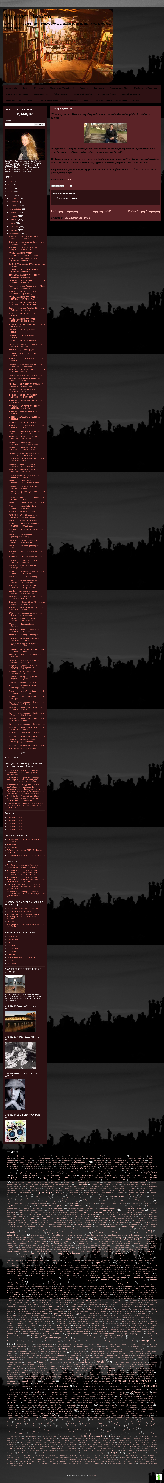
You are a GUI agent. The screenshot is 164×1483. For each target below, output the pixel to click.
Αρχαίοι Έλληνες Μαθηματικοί (36, 1184)
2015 (10, 185)
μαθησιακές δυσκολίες (16, 1315)
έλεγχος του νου (141, 1244)
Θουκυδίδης (11, 1273)
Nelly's (83, 1446)
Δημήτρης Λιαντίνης (92, 1212)
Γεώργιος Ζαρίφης (139, 1197)
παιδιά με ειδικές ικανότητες (103, 1353)
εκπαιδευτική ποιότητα (60, 1241)
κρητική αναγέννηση (149, 1300)
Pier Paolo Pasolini (26, 1453)
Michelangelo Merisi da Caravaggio (115, 1444)
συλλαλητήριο (51, 1379)
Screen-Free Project (128, 1457)
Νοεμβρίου (15, 202)
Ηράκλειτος (15, 1265)
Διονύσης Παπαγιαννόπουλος (58, 1225)
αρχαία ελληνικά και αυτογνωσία (93, 1178)
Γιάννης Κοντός (43, 1199)
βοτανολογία (60, 1195)
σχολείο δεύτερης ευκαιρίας (138, 1383)
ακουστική (149, 1158)
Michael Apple (24, 1444)
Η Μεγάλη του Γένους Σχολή (78, 1263)
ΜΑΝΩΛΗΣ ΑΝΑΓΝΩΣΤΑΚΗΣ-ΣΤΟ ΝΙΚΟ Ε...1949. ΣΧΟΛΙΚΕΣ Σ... (24, 454)
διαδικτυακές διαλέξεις (16, 1216)
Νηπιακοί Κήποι (79, 1338)
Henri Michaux (50, 1434)
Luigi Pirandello (80, 1440)
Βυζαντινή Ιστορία (127, 1195)
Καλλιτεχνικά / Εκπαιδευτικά (62, 88)
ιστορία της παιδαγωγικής (83, 1280)
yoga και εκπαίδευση (94, 1463)
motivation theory (150, 1444)
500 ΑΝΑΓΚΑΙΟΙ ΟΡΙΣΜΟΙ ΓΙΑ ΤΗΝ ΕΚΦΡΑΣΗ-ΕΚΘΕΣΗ (24, 391)
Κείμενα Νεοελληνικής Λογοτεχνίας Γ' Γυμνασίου (131, 1290)
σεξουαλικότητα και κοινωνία (142, 1370)
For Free (11, 946)
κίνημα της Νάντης (126, 1292)
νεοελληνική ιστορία (114, 1336)
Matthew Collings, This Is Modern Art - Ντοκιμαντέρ (26, 561)
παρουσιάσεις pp (70, 1358)
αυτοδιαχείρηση (50, 1188)
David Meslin (84, 1422)
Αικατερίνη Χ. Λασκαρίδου (111, 1158)
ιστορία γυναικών (132, 1276)
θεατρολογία (53, 1268)
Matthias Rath (84, 1442)
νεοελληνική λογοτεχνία (142, 1336)
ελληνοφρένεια (81, 1250)
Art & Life (12, 937)
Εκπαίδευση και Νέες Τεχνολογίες (31, 1237)
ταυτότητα (24, 1394)
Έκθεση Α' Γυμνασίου (56, 1233)
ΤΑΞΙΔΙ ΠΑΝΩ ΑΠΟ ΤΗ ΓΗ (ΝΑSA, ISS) (26, 521)
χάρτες (97, 1407)
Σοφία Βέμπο (135, 1373)
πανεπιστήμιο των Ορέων (80, 1356)
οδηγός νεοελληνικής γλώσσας (42, 1347)
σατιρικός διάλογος (80, 1370)
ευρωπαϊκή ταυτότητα (15, 1260)
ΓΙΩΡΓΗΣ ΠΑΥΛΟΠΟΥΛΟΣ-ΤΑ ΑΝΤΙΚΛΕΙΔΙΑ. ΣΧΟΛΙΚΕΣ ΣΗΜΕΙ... (25, 443)
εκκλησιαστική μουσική (40, 1235)
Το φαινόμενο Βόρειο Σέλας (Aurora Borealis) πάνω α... (26, 572)
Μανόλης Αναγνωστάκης (46, 1317)
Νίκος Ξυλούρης (106, 1341)
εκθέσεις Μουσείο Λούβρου (32, 1233)
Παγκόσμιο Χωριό (79, 1351)
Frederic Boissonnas (134, 1426)
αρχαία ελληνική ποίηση (87, 1180)
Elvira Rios (31, 1424)
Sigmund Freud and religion (19, 1459)
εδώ (68, 180)
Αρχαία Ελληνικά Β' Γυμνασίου (97, 1175)
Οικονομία (153, 1347)
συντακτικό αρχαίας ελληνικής (133, 1381)
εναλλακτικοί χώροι (67, 1252)
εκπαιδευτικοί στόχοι (28, 1243)
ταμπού (112, 1392)
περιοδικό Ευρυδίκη (146, 1360)
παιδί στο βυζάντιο (79, 1353)
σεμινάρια (108, 1371)
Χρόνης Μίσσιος (148, 1409)
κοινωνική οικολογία (105, 1298)
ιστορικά (127, 1282)
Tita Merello (75, 1461)
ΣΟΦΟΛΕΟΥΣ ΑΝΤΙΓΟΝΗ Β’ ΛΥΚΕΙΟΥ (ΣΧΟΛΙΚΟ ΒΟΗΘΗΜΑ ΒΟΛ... (24, 271)
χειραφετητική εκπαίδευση (141, 1407)
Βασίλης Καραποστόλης (54, 1190)
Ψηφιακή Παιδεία (27, 16)
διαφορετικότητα (73, 1220)
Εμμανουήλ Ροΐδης (133, 1250)
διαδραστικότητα (82, 1216)
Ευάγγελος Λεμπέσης (113, 1258)
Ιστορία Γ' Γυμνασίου (66, 1276)
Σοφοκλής (149, 1373)
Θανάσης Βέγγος (116, 1265)
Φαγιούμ (89, 1398)
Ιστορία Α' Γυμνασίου (141, 1274)
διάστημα (89, 1218)
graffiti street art (75, 1432)
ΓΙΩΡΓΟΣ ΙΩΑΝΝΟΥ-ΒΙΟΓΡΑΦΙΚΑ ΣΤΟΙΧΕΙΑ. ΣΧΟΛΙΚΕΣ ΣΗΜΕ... (23, 449)
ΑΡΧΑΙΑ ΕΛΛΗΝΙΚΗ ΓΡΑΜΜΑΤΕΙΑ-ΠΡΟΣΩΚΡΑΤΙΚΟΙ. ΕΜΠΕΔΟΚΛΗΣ (23, 304)
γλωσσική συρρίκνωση (38, 1203)
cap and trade (36, 1420)
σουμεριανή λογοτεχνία (108, 1372)
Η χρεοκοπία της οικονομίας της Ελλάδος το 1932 (24, 645)
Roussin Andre (29, 1457)
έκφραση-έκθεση (62, 1243)
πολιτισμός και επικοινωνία (97, 1364)
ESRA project (104, 1424)
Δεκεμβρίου (15, 198)
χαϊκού (39, 1407)
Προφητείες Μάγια (147, 1366)
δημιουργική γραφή (88, 1214)
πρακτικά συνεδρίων (14, 1366)
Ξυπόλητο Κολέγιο (95, 1344)
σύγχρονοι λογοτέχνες (33, 1379)
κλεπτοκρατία (88, 1296)
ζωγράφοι (59, 1263)
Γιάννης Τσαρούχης (78, 1199)
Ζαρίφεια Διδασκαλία (146, 1260)
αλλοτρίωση (11, 1162)
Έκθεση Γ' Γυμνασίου (145, 1233)
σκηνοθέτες (90, 1373)
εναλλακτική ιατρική (45, 1252)
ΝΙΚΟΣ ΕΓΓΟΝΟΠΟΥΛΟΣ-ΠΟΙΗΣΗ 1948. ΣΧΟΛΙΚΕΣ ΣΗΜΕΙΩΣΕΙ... (25, 471)
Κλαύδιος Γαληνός (52, 1296)
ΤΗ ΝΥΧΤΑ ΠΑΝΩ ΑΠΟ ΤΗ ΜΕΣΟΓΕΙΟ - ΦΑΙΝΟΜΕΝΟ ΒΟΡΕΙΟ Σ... (25, 525)
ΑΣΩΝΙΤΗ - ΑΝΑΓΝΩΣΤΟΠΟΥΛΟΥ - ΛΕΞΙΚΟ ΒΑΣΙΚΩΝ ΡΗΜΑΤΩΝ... (27, 371)
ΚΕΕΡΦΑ (29, 1288)
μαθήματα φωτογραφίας (62, 1313)
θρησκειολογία (36, 1273)
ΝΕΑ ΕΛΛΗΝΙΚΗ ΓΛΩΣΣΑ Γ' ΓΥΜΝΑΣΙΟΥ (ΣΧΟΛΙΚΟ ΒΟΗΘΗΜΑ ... (26, 385)
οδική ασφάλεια (64, 1347)
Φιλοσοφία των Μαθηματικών (61, 1403)
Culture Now (12, 940)
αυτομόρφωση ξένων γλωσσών (85, 1188)
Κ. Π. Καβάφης (83, 1284)
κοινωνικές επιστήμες (45, 1298)
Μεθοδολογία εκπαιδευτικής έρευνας (140, 1319)
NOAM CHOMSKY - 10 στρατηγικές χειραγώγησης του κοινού (24, 516)
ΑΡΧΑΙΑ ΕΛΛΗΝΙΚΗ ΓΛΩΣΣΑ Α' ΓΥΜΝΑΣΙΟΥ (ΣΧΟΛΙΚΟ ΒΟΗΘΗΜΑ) (24, 254)
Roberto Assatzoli (113, 1455)
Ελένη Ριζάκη (80, 1246)
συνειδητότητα (28, 1381)
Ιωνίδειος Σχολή (51, 1284)
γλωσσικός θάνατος (58, 1203)
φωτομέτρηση (11, 1407)
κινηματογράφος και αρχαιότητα (44, 1294)
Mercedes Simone (125, 1442)
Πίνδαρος (29, 1362)
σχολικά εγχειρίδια (85, 1386)
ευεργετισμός (131, 1258)
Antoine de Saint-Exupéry (140, 1416)
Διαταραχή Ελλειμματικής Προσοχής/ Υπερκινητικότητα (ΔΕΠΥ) (122, 1218)
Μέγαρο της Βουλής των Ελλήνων (108, 1319)
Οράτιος (93, 1349)
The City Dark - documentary (23, 577)
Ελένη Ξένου (49, 1246)
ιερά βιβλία (64, 1273)
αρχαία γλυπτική (117, 1173)
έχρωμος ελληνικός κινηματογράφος (98, 1260)
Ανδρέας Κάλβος (51, 1164)
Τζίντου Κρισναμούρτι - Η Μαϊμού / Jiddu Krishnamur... (26, 709)
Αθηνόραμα (11, 952)
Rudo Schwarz (45, 1457)
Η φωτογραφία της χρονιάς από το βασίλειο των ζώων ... (25, 581)
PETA (114, 1451)
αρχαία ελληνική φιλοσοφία (144, 1180)
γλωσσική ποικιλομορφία (16, 1203)
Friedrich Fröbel (52, 1428)
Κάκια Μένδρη (117, 1284)
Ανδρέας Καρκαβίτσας (71, 1164)
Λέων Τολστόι (123, 1309)
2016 (10, 181)
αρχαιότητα (97, 1184)
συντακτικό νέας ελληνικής (44, 1383)
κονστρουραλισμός (72, 1300)
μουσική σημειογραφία (45, 1330)
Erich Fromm (72, 1424)
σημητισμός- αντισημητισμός (43, 1372)
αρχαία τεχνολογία (52, 1182)
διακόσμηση (153, 1216)
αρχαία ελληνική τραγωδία (114, 1180)
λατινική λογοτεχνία (50, 1309)
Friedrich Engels (34, 1428)
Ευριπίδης (147, 1258)
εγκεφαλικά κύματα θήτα (108, 1229)
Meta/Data (10, 1444)
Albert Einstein (13, 1416)
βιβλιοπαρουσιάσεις (50, 1192)
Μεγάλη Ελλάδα (85, 1319)
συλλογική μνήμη (69, 1379)
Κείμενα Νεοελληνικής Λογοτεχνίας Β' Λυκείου (86, 1290)
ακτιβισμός (53, 1160)
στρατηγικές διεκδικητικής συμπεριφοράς (81, 1377)
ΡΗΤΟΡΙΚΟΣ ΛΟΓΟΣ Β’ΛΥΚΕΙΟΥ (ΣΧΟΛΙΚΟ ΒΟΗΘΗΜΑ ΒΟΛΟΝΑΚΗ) (27, 282)
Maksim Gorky (125, 1440)
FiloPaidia (51, 1426)
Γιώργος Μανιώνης (29, 1201)
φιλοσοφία (12, 1402)
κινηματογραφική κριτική (147, 1292)
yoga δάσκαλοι (43, 1463)
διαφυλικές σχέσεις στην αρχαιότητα (128, 1221)
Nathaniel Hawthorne (68, 1446)
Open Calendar (13, 949)
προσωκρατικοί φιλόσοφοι (125, 1366)
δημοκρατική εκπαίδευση (128, 1214)
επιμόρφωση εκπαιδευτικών (70, 1254)
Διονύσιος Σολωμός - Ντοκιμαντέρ (25, 635)
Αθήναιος (77, 1158)
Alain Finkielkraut (131, 1414)
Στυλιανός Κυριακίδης (145, 1377)
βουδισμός (73, 1195)
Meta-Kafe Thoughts (144, 1443)
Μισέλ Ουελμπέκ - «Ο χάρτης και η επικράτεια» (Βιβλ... (26, 661)
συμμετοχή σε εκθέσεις (90, 1379)
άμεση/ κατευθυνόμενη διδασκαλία (52, 1162)
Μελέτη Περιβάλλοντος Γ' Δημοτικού (85, 1321)
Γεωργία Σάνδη (98, 1197)
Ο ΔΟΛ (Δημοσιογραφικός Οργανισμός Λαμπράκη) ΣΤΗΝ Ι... (26, 243)
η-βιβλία (100, 1262)
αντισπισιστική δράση (88, 1166)
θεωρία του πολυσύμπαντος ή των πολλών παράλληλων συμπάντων (105, 1271)
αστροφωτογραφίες (48, 1186)
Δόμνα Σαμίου (115, 1225)
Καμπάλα (61, 1286)
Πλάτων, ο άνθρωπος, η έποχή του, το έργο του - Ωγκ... (26, 345)
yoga (29, 1463)
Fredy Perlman (151, 1426)
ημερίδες (153, 1263)
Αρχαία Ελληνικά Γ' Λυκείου (58, 1178)
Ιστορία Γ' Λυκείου (110, 1276)
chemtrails (144, 1420)
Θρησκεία (22, 1273)
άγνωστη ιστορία (116, 1156)
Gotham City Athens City (16, 1432)
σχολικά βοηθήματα (57, 1386)
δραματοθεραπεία (132, 1225)
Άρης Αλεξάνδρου (113, 1171)
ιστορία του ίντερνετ (58, 1282)
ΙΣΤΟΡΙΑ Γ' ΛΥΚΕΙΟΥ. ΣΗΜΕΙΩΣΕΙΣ (24, 423)
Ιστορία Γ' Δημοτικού (89, 1276)
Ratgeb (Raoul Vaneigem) (45, 1455)
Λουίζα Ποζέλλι (116, 1311)
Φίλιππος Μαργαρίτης (91, 1400)
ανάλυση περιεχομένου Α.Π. (119, 1162)
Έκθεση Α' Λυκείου (79, 1233)
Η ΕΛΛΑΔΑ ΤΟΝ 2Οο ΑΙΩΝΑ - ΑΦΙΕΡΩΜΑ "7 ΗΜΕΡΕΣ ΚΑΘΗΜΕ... (26, 650)
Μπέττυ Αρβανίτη (29, 1332)
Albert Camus (148, 1414)
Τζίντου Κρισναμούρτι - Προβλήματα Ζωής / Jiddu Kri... (26, 714)
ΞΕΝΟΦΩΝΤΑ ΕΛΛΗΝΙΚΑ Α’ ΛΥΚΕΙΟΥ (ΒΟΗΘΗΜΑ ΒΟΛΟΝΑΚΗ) (24, 276)
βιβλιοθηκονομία (27, 1193)
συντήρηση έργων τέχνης (70, 1383)
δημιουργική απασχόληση (66, 1214)
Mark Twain (69, 1442)
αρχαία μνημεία (18, 1182)
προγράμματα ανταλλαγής (36, 1366)
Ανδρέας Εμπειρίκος (31, 1164)
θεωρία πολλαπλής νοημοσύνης (44, 1271)
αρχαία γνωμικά (133, 1173)
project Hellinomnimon (135, 1453)
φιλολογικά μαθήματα (145, 1400)
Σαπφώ (26, 1370)
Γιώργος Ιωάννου (139, 1199)
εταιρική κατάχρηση (32, 1258)
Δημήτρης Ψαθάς (26, 1214)
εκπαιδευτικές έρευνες (49, 1239)
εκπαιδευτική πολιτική (83, 1241)
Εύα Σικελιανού (94, 1258)
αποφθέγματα (61, 1171)
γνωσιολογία (135, 1203)
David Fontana (69, 1422)
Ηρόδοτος (27, 1265)
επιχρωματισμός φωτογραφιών (29, 1256)
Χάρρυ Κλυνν (85, 1407)
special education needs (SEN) (74, 1459)
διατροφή (33, 1221)
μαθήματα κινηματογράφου (37, 1313)
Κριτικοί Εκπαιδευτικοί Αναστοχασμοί (111, 100)
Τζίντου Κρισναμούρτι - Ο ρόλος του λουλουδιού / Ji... (27, 703)
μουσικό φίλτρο (116, 1330)
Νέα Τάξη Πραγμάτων (52, 1334)
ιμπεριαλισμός (91, 1273)
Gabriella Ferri (105, 1428)
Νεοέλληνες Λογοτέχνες (129, 1334)
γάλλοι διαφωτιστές (42, 1197)
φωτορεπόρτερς (26, 1407)
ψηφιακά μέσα (13, 1411)
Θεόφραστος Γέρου (14, 1269)
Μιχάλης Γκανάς (24, 1327)
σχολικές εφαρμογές (131, 1386)
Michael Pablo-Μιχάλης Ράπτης (45, 1444)
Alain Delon (114, 1414)
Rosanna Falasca (13, 1457)
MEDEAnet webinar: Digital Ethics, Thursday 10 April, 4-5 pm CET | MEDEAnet (24, 917)
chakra (84, 1420)
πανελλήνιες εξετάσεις (56, 1356)
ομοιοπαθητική (80, 1349)
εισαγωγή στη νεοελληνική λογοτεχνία (122, 1231)
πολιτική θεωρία (139, 1362)
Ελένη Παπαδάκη (64, 1246)
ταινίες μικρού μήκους (58, 1392)
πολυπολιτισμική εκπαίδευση (142, 1364)
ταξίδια (122, 1392)
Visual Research (71, 100)
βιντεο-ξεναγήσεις (91, 1193)
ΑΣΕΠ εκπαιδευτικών (130, 1184)
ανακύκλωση (99, 1162)
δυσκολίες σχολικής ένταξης (22, 1227)
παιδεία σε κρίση (54, 1353)
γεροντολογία (71, 1197)
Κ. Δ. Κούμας (67, 1284)
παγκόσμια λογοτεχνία (59, 1351)
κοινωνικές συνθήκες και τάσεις (75, 1298)
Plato (54, 1453)
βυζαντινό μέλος (13, 1197)
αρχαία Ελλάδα (150, 1173)
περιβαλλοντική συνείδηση (93, 1360)
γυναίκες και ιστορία (133, 1210)
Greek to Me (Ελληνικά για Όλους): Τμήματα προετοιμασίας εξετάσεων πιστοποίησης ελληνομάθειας (24, 798)
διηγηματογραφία (122, 1222)
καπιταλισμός (107, 1286)
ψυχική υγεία (142, 1411)
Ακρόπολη (40, 1160)
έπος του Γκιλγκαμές (79, 1256)
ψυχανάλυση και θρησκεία (106, 1411)
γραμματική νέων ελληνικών (49, 1206)
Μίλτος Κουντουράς (99, 1325)
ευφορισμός (55, 1260)
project (114, 1453)
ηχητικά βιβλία (51, 1265)
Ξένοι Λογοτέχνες (64, 1344)
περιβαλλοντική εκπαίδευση (35, 1360)
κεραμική (80, 1292)
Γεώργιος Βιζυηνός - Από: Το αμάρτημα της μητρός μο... (23, 667)
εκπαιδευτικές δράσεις (26, 1239)
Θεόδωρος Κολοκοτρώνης (134, 1267)
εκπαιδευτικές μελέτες (104, 1239)
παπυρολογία (98, 1356)
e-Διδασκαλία (129, 1422)
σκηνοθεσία (77, 1372)
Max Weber (98, 1442)
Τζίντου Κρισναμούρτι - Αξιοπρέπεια (27, 736)
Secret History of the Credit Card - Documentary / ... (26, 692)
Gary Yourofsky (148, 1428)
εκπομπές (45, 1244)
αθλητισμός (91, 1158)
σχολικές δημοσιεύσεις (111, 1386)
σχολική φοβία (99, 1390)
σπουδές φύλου (38, 1375)
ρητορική (128, 1368)
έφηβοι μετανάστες (72, 1260)
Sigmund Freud (147, 1457)
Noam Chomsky (96, 1447)
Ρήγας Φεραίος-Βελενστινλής (108, 1368)
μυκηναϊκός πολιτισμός (83, 1332)
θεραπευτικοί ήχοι (82, 1270)
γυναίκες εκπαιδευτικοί (79, 1210)
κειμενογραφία (65, 1292)
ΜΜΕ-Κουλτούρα (60, 1328)
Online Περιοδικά (61, 94)
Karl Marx (22, 1438)
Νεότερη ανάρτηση (64, 211)
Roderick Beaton (131, 1455)
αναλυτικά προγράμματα (144, 1162)
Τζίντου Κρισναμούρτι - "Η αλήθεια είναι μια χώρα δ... (26, 729)
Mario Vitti (41, 1442)
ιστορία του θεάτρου (37, 1282)
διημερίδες (137, 1223)
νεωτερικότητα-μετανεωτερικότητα (50, 1338)
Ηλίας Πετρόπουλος (126, 1263)
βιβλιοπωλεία (74, 1193)
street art (126, 1459)
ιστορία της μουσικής (21, 1280)
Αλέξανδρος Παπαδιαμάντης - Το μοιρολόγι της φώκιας (24, 630)
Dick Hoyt (115, 1422)
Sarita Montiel (109, 1457)
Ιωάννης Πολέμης (34, 1284)
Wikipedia (150, 1461)
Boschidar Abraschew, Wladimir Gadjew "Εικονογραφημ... (24, 592)
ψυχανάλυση (85, 1411)
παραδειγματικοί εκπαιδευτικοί (145, 1356)
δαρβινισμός (34, 1212)
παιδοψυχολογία (146, 1353)
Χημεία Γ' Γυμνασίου (81, 1409)
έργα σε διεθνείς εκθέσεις (124, 1256)
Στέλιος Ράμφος (114, 1375)
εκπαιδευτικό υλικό (133, 1241)
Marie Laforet (26, 1442)
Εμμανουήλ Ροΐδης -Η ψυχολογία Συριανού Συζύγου (24, 678)
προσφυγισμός (103, 1366)
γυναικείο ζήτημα (133, 1208)
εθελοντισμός (128, 1229)
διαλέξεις (14, 1218)
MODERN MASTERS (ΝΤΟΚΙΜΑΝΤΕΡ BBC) (26, 557)
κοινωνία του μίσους (124, 1296)
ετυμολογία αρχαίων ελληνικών (71, 1258)
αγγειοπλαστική (44, 1156)
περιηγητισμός (115, 1360)
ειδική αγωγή (62, 1231)
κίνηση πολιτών (147, 1294)
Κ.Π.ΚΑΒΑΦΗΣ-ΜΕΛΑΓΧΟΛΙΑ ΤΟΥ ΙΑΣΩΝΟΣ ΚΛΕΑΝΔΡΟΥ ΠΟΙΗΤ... (27, 460)
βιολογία (121, 1193)
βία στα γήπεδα (107, 1190)
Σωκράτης (153, 1390)
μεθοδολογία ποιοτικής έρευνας (19, 1321)
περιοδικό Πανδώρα (14, 1362)
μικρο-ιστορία (80, 1326)
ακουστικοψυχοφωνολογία (18, 1160)
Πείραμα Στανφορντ (125, 1358)
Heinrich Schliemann (18, 1434)
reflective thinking (68, 1455)
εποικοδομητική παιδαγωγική (55, 1256)
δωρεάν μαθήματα (128, 1227)
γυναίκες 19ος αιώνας (56, 1210)
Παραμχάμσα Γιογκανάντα (48, 1358)
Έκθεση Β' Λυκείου (124, 1233)
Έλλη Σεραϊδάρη (141, 1246)
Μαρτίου (14, 230)
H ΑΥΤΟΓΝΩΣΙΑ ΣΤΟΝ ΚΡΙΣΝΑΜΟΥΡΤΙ (24, 749)
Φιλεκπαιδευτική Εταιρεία (33, 1400)
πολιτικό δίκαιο (28, 1364)
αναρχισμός (11, 1164)
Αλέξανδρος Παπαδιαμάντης (73, 1160)
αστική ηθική (148, 1184)
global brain (128, 1430)
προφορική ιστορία (15, 1368)
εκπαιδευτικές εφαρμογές (75, 1239)
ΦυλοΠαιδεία (120, 1403)
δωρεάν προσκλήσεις (39, 1229)
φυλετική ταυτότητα (103, 1403)
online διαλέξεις (18, 1449)
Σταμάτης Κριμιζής (95, 1375)
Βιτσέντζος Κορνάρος (43, 1195)
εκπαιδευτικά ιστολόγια (111, 1237)
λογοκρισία (137, 1309)
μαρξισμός (10, 1319)
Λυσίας (19, 1313)
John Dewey (115, 1436)
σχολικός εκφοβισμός (136, 1390)
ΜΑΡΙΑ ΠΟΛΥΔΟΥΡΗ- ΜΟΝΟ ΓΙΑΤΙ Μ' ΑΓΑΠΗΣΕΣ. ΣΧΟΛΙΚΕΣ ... (24, 476)
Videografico (90, 1461)
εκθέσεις (11, 1233)
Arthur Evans (22, 1418)
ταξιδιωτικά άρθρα (139, 1392)
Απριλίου (14, 227)
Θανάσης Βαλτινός (99, 1265)
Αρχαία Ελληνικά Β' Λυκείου (131, 1175)
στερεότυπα (130, 1375)
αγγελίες (57, 1156)
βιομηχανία (26, 1195)
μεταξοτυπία (113, 1323)
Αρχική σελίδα (11, 88)
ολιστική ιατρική (18, 1349)
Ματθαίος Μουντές (44, 1319)
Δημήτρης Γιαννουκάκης (70, 1212)
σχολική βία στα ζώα (59, 1390)
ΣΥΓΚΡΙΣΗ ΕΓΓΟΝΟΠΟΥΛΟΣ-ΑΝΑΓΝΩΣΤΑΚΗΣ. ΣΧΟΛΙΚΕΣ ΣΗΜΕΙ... (26, 482)
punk (17, 1455)
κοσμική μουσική (118, 1300)
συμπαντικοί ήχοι (134, 1379)
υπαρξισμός (50, 1398)
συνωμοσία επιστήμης (92, 1383)
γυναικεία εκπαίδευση (53, 1208)
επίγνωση (10, 1254)
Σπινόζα (25, 1375)
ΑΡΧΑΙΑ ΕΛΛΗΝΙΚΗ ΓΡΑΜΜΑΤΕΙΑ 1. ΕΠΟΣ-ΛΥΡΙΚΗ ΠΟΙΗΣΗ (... (24, 320)
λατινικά (138, 1307)
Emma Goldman (46, 1424)
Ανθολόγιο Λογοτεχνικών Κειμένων (98, 1164)
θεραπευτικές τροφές (35, 1270)
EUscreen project (138, 1424)
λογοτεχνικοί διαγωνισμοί (78, 1311)
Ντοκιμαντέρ (39, 88)
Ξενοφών (79, 1344)
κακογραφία (132, 1284)
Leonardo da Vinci (108, 1438)
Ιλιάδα (76, 1274)
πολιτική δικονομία (121, 1362)
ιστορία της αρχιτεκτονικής (44, 1278)
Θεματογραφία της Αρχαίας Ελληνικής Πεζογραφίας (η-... (27, 309)
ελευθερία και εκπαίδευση (99, 1246)
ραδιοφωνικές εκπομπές (49, 1368)
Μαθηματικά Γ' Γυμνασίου (122, 1313)
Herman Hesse (65, 1434)
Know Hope (64, 1438)
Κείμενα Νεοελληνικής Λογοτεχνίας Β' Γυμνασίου (40, 1290)
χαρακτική (71, 1407)
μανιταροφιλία (26, 1317)
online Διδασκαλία (38, 1448)
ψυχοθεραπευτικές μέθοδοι (26, 1414)
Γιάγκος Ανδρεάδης (26, 1199)
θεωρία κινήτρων (102, 1269)
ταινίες (37, 1392)
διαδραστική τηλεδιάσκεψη (40, 1216)
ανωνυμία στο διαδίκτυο (148, 1166)
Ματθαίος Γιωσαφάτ (26, 1319)
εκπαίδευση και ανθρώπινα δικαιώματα (124, 1235)
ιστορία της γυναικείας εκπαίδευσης (108, 1278)
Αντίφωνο (11, 955)
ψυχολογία (46, 1414)
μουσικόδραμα (131, 1330)
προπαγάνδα (56, 1366)
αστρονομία (28, 1186)
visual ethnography (107, 1461)
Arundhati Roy (79, 1418)
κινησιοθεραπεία (14, 1296)
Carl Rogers (50, 1420)
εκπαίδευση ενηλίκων (95, 1235)
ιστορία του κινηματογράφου (83, 1282)
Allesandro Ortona (70, 1416)
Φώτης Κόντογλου (55, 1405)
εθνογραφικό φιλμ (28, 1231)
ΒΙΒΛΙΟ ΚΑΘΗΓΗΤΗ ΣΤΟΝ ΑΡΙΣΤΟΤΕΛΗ (25, 375)
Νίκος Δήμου (149, 1338)
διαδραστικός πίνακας (62, 1216)
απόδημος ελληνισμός (144, 1169)
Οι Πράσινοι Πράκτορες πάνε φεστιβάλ (25, 909)
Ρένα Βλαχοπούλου (85, 1368)
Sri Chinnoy (96, 1459)
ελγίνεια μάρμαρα (101, 1243)
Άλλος (151, 1160)
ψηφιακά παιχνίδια (33, 1411)
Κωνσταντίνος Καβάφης (74, 1305)
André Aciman (103, 1416)
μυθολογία (45, 1332)
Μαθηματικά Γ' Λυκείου (145, 1313)
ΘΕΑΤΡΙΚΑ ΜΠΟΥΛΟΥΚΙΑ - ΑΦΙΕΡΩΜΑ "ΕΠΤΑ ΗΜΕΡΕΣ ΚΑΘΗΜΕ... (24, 639)
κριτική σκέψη (78, 1303)
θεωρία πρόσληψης (67, 1271)
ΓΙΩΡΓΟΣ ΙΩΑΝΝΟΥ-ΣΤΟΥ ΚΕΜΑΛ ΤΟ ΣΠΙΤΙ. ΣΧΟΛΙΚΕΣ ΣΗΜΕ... (24, 432)
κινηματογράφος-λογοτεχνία (72, 1294)
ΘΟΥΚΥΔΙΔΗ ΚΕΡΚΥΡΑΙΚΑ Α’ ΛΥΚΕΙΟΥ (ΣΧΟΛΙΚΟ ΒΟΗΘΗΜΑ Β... (25, 260)
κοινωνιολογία (147, 1298)
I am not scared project (83, 1434)
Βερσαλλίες (92, 1190)
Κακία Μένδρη (102, 1284)
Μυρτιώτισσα (101, 1332)
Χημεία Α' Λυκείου (38, 1409)
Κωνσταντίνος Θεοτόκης (30, 1305)
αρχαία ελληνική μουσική (61, 1180)
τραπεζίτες (11, 1398)
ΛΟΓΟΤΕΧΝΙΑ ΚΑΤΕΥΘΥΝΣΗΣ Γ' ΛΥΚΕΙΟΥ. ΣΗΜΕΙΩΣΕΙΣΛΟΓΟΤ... (27, 427)
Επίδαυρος (23, 1254)
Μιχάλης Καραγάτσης (41, 1327)
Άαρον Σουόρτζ (12, 1156)
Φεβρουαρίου (16, 234)
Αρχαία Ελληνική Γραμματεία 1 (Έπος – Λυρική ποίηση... (27, 287)
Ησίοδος (38, 1265)
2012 (10, 195)
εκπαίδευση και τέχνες (61, 1237)
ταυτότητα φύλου (39, 1394)
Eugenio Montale (120, 1424)
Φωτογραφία (99, 88)
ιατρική (49, 1274)
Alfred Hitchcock (31, 1416)
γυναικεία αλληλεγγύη (30, 1208)
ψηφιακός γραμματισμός (59, 1411)
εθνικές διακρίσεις (145, 1229)
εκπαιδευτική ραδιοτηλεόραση (109, 1241)
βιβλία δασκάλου (126, 1190)
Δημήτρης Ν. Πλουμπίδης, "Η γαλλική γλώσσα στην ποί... (27, 603)
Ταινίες (26, 88)
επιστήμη (119, 1254)
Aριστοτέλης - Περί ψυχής (21, 350)
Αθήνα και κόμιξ (62, 1158)
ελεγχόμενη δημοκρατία (121, 1243)
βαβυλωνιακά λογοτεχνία (31, 1190)
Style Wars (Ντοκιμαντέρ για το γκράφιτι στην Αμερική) (24, 541)
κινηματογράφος (17, 1294)
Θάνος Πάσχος (131, 1265)
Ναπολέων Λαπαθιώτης (31, 1334)
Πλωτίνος (67, 1362)
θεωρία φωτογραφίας (144, 1272)
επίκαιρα (35, 1254)
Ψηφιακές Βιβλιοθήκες (131, 94)
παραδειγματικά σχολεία (117, 1356)
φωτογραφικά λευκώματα (128, 1405)
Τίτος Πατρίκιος (31, 1396)
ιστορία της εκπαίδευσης (145, 1278)
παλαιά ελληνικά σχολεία (16, 1356)
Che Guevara (130, 1420)
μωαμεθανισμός (136, 1332)
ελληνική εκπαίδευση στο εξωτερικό (94, 1248)
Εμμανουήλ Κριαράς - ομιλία (22, 682)
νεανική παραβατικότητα (103, 1334)
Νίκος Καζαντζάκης (52, 1341)
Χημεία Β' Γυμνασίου (59, 1409)
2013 (10, 192)
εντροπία (148, 1252)
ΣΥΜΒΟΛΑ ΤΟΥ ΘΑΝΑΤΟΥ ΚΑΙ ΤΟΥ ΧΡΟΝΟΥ (27, 503)
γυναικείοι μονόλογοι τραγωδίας (30, 1210)
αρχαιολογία (81, 1184)
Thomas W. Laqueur (57, 1461)
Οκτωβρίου (15, 206)
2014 (10, 188)
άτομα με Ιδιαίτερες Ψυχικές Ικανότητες (109, 1186)
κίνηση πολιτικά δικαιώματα (125, 1294)
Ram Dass (27, 1455)
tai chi (154, 1459)
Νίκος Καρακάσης (70, 1341)
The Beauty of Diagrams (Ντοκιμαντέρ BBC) (20, 536)
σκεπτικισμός (63, 1372)
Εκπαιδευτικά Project (107, 94)
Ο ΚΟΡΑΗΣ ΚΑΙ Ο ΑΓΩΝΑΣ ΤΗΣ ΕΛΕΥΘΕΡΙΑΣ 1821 (22, 672)
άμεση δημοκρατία (27, 1162)
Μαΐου (13, 223)
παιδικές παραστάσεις (127, 1353)
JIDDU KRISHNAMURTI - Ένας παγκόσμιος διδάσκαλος (22, 741)
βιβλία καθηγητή (146, 1190)
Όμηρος (50, 1349)
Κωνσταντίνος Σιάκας (145, 1305)
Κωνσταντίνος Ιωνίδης (52, 1305)
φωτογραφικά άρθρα (106, 1405)
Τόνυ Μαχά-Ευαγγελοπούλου (83, 1396)
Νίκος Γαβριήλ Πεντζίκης (115, 1338)
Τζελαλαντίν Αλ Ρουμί (144, 1394)
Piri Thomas (43, 1453)
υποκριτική (63, 1398)
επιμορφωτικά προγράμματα (100, 1254)
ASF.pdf (10, 922)
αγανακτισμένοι (28, 1156)
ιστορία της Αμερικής (19, 1278)
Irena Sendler (136, 1434)
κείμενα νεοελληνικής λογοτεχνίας (52, 1288)
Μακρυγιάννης (12, 1317)
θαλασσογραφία (82, 1265)
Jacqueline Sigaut (49, 1436)
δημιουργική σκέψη (107, 1214)
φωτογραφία (71, 1405)
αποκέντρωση (25, 1171)
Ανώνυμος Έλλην (16, 1168)
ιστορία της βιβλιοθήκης (73, 1278)
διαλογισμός (29, 1218)
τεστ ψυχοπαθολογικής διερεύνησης (65, 1394)
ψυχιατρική (127, 1411)
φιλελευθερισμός (55, 1400)
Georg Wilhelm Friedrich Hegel (73, 1430)
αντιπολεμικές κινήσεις (66, 1166)
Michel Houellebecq (89, 1444)
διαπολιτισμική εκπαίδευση (54, 1218)
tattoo (12, 1461)
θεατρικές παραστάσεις (21, 1268)
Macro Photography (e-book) (22, 512)
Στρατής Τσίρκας (107, 1377)
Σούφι (123, 1372)
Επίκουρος (50, 1254)
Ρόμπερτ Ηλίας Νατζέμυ (145, 1368)
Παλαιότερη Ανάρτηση (144, 211)
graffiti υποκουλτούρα (52, 1432)
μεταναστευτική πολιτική (93, 1324)
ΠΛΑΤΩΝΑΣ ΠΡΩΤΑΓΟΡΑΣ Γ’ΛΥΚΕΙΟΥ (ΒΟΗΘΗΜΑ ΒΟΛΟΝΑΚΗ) (24, 407)
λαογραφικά (126, 1307)
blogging (149, 1418)
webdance (138, 1461)
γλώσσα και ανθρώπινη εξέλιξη (114, 1201)
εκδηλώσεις (146, 1231)
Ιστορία (120, 1274)
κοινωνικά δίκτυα (145, 1296)
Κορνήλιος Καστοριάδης (94, 1300)
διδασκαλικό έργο (83, 1222)
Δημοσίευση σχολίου (67, 198)
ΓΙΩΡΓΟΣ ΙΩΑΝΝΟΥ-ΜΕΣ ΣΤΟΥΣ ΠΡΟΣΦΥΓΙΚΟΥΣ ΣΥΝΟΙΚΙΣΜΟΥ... (24, 465)
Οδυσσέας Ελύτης (81, 1347)
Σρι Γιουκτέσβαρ (55, 1375)
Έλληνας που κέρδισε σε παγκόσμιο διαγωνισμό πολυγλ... (26, 614)
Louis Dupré (64, 1440)
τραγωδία (149, 1396)
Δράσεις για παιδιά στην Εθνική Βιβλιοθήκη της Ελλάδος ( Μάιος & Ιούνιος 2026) (23, 773)
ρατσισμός (67, 1368)
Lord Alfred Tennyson (33, 1440)
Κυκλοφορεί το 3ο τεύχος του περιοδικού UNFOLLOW (23, 249)
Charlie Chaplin (115, 1420)
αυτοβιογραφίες (33, 1188)
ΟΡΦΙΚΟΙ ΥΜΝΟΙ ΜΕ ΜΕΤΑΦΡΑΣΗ (22, 341)
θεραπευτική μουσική (59, 1270)
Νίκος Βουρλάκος (95, 1338)
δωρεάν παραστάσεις (18, 1229)
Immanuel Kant (103, 1434)
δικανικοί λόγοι (28, 1225)
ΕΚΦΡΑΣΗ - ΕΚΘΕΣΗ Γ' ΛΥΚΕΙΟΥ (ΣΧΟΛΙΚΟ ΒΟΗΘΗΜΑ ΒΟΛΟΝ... (23, 396)
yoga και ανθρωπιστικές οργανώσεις (67, 1463)
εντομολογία (134, 1252)
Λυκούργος (143, 1311)
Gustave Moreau (133, 1432)
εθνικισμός (11, 1231)
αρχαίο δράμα (69, 1182)
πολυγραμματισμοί (120, 1364)
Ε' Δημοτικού (78, 1229)
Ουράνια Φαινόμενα (28, 1351)
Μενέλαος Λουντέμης (149, 1321)
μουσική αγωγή (129, 1327)
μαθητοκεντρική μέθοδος (131, 1315)
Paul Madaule (65, 1450)
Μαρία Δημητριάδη (130, 1317)
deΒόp (9, 943)
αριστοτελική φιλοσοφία (97, 1173)
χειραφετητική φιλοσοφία (16, 1409)
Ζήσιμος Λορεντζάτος (15, 1263)
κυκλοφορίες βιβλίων (134, 1303)
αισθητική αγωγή (134, 1158)
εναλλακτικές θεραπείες (18, 1252)
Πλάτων (40, 1362)
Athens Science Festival (19, 912)
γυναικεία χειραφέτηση (109, 1208)
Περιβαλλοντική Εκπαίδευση (145, 88)
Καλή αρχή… (12, 847)
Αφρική (133, 1188)
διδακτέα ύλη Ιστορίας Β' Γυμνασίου (33, 1222)
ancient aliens (87, 1416)
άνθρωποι (150, 1164)
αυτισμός (135, 1186)
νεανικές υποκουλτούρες (77, 1334)
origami (121, 1448)
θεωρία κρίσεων (120, 1269)
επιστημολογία (135, 1254)
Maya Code (110, 1442)
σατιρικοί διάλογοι (58, 1371)
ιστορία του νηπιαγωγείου (108, 1282)
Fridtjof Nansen (16, 1428)
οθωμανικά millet (113, 1347)
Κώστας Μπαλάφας (77, 1307)
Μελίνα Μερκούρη (109, 1321)
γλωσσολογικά (76, 1203)
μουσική (117, 1327)
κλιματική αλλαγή (104, 1296)
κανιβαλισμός (92, 1286)
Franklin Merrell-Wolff (112, 1426)
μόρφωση (93, 1327)
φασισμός (99, 1398)
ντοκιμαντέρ (148, 1340)
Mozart (12, 1446)
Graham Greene (94, 1432)
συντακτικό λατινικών (17, 1383)
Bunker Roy (22, 1420)
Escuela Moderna (88, 1424)
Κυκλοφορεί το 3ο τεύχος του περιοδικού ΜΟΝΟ (23, 487)
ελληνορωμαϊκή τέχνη (62, 1250)
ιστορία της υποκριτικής (135, 1280)
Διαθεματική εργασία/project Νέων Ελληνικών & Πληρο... (26, 365)
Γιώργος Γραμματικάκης (119, 1199)
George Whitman (113, 1430)
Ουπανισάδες (11, 1351)
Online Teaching (107, 1448)
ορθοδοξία (105, 1349)
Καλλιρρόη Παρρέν (147, 1284)
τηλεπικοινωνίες (13, 1396)
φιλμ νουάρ (109, 1400)
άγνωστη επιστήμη (95, 1156)
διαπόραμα (77, 1218)
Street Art (30, 100)
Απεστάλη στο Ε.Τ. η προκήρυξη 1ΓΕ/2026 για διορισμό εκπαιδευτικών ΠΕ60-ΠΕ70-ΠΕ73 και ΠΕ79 (25, 879)
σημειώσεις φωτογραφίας (17, 1373)
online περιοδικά (89, 1448)
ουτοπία (44, 1351)
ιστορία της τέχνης (109, 1280)
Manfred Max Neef (142, 1440)
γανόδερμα (57, 1197)
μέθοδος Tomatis (43, 1321)
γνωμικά (92, 1203)
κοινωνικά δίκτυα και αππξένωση (20, 1298)
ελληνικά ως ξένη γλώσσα (63, 1248)
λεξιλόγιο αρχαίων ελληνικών (100, 1309)
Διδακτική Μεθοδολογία (62, 1223)
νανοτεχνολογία (12, 1334)
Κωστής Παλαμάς (94, 1307)
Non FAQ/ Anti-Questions (116, 1446)
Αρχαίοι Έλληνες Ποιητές (61, 1184)
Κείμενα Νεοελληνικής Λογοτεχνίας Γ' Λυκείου (29, 1292)
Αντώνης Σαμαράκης (110, 1166)
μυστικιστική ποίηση (119, 1332)
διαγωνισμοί (148, 1214)
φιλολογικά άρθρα (125, 1400)
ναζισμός (150, 1332)
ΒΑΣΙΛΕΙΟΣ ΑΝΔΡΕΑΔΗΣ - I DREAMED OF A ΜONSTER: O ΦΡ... (27, 498)
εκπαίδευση (58, 1235)
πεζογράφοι (109, 1358)
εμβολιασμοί (96, 1250)
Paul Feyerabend (50, 1450)
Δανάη (22, 1212)
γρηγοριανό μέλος (135, 1206)
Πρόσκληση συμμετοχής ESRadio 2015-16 (26, 855)
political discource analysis (93, 1453)
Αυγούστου (15, 213)
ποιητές (101, 1362)
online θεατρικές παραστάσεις (63, 1449)
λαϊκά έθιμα (111, 1307)
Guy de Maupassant (150, 1432)
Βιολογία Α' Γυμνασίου (137, 1193)
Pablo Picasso (142, 1448)
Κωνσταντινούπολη (38, 1307)
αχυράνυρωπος (12, 1190)
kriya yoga (77, 1438)
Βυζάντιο (27, 1197)
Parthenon (21, 1450)
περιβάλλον (12, 1360)
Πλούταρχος (54, 1362)
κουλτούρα (133, 1300)
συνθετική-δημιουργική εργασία (75, 1381)
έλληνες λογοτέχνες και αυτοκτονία (33, 1248)
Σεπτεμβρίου (16, 209)
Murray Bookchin (26, 1447)
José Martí (129, 1436)
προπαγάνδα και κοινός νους (79, 1366)
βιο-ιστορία (107, 1193)
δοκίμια (101, 1225)
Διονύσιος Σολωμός (83, 1225)
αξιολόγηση (31, 1168)
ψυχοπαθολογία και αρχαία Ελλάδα (91, 1414)
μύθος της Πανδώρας (62, 1332)
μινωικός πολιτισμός (139, 1325)
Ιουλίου (14, 216)
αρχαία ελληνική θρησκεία (36, 1180)
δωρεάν (68, 1227)
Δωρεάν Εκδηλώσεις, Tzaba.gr (21, 957)
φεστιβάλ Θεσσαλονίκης (145, 1398)
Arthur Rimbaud (39, 1418)
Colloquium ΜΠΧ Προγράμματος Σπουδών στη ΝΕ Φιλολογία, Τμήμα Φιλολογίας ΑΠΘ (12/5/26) (25, 805)
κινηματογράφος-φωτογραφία (98, 1294)
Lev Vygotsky (125, 1438)
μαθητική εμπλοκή (88, 1315)
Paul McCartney (81, 1450)
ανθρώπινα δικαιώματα (128, 1164)
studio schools (141, 1459)
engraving (59, 1424)
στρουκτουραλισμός (125, 1377)
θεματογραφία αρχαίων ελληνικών (106, 1268)
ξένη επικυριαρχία (24, 1344)
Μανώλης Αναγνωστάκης (87, 1317)
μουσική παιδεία (26, 1330)
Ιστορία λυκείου (151, 1276)
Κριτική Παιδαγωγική (60, 1303)
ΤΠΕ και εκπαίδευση (129, 1396)
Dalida (56, 1422)
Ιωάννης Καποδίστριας (15, 1284)
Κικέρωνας (94, 1292)
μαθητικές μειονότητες (63, 1315)
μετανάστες (47, 1323)
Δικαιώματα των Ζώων (119, 88)
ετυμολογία (50, 1258)
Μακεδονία (149, 1315)
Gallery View (121, 1428)
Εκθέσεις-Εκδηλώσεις (49, 100)
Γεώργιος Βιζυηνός (117, 1197)
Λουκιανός (131, 1311)
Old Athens (135, 1447)
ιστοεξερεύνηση (107, 1273)
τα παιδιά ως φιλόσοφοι (20, 1392)
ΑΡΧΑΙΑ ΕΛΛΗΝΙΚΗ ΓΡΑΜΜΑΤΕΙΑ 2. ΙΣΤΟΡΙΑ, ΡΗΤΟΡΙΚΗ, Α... (24, 298)
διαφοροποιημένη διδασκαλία (96, 1220)
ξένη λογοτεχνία (44, 1344)
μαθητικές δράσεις (39, 1315)
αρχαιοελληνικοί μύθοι (113, 1182)
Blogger (92, 1475)
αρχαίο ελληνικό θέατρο (88, 1182)
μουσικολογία (12, 1332)
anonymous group (119, 1416)
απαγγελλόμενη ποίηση (83, 1168)
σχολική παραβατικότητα (80, 1390)
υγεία (38, 1398)
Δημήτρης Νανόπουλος (136, 1212)
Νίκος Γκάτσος (134, 1338)
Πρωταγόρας (32, 1368)
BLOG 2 (136, 100)
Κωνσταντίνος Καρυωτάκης (123, 1305)
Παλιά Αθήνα (36, 1356)
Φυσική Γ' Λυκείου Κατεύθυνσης (31, 1405)
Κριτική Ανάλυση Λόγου (19, 1303)
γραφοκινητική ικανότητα (114, 1206)
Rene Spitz (84, 1455)
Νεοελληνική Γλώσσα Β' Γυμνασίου (46, 1336)
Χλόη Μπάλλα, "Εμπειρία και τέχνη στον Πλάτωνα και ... (26, 598)
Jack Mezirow (15, 1436)
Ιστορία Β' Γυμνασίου (39, 1276)
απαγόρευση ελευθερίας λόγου (117, 1169)
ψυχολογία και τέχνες (65, 1414)
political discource (69, 1453)
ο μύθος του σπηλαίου (117, 1344)
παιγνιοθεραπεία (136, 1351)
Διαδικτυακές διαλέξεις (83, 94)
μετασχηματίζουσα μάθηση (132, 1323)
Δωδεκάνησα (56, 1227)
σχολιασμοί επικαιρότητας (32, 1386)
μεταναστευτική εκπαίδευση (66, 1323)
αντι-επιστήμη (47, 1166)
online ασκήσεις (151, 1446)
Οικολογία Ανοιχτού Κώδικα (134, 1347)
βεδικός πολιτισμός (75, 1190)
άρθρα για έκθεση (132, 1171)
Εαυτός (90, 1229)
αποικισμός (11, 1171)
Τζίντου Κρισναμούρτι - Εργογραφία (26, 745)
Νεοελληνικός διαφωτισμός (18, 1338)
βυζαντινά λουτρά (108, 1195)
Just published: (15, 818)
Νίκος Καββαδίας (34, 1341)
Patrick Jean (34, 1450)
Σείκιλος (95, 1370)
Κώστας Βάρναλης (57, 1307)
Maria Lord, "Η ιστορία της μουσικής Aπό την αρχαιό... (23, 587)
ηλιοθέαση (141, 1263)
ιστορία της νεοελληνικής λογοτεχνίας (51, 1280)
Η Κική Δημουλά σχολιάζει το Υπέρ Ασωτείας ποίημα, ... (26, 609)
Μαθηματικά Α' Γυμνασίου (98, 1313)
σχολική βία (40, 1390)
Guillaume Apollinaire (113, 1432)
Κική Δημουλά (108, 1292)
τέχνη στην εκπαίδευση (103, 1394)
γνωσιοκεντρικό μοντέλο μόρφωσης (113, 1203)
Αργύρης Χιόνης (97, 1171)
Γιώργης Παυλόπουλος (98, 1199)
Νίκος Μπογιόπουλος (88, 1341)
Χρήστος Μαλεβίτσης (127, 1409)
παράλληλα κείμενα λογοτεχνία (22, 1358)
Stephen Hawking (111, 1459)
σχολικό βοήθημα (116, 1390)
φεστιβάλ (127, 1398)
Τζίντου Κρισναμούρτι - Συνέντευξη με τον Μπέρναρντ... (26, 720)
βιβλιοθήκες (11, 1193)
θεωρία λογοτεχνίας (139, 1269)
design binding (100, 1422)
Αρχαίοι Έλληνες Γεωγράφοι (136, 1182)
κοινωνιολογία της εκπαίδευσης (19, 1300)
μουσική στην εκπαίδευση (68, 1330)
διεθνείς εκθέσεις (103, 1223)
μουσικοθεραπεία (147, 1330)
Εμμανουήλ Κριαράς (113, 1250)
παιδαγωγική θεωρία (28, 1353)
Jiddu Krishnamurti (92, 1436)
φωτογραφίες (87, 1405)
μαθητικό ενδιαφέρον (108, 1315)
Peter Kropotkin (127, 1450)
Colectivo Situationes (24, 1422)
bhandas (138, 1418)
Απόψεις (86, 100)
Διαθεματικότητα (129, 1216)
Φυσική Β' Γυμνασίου (137, 1403)
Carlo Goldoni (64, 1420)
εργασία (144, 1256)
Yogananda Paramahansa (148, 1463)
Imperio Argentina (120, 1434)
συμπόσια (149, 1379)
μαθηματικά (80, 1313)
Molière (136, 1444)
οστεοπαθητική (135, 1349)
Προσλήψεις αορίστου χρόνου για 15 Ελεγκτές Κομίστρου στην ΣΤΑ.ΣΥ (24, 866)
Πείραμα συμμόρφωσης (146, 1358)
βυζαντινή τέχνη (147, 1195)
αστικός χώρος (12, 1186)
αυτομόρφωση (66, 1188)
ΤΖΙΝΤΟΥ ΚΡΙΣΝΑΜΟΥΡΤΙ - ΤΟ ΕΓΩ (24, 733)
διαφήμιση (58, 1220)
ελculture (11, 963)
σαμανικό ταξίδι (13, 1370)
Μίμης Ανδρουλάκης (119, 1325)
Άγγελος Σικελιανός (74, 1156)
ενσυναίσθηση (120, 1252)
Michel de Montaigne (69, 1444)
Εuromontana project (125, 1260)
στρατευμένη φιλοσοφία (15, 1377)
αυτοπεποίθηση (105, 1188)
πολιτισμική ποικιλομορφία (70, 1364)
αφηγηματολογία (121, 1188)
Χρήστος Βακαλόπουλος (103, 1409)
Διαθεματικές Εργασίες (105, 1216)
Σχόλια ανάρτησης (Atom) (78, 218)
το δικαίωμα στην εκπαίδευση (55, 1396)
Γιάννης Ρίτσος (60, 1199)
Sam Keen (79, 1457)
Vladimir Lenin (125, 1461)
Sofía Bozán (41, 1459)
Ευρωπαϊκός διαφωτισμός (36, 1260)
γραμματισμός (76, 1206)
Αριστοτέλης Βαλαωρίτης (75, 1173)
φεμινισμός (113, 1398)
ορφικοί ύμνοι (119, 1349)
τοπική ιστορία (107, 1396)
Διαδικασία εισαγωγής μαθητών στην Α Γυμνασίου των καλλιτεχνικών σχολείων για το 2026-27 (26, 894)
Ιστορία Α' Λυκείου (15, 1276)
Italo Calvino (151, 1434)
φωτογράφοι (146, 1405)
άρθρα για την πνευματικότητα (32, 1173)
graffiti (34, 1432)
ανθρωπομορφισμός (30, 1166)
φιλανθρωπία (12, 1400)
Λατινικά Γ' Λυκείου (27, 1309)
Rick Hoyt (97, 1455)
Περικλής (129, 1360)
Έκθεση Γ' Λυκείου (16, 1235)
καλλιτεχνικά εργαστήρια (16, 1286)
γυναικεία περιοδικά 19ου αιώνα (81, 1208)
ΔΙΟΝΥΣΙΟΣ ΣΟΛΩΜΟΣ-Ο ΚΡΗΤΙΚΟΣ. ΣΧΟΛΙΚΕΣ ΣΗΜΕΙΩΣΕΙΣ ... (24, 438)
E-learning (142, 1422)
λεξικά (75, 1309)
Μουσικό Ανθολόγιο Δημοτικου (94, 1330)
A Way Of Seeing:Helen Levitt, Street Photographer (24, 507)
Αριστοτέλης (55, 1173)
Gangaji (133, 1428)
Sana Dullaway (92, 1457)
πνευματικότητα (83, 1362)
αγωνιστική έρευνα (137, 1156)
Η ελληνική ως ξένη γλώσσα (17, 94)
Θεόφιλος (150, 1267)
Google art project (146, 1430)
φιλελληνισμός (73, 1400)
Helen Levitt (35, 1434)
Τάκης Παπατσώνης (99, 1392)
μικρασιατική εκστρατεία (28, 1325)
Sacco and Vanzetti (63, 1457)
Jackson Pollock (31, 1436)
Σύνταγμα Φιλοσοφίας (102, 1381)
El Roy (19, 1424)
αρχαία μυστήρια (34, 1182)
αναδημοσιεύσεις (79, 1162)
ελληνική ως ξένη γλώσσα (143, 1248)
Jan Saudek (64, 1436)
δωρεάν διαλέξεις (83, 1227)
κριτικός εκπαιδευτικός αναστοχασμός (104, 1303)
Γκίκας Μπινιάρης (91, 1201)
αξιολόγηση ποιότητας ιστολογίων (53, 1168)
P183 (130, 1448)
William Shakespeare (15, 1463)
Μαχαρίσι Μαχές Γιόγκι (65, 1319)
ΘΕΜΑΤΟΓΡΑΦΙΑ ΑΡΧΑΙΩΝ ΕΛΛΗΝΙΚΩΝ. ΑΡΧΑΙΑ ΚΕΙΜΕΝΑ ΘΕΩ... (25, 380)
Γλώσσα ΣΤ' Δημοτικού (141, 1201)
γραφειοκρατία (94, 1206)
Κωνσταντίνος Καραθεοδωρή (98, 1305)
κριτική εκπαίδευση (40, 1303)
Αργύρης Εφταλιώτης (78, 1171)
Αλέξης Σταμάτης (97, 1160)
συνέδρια (11, 1381)
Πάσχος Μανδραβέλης (93, 1358)
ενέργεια (107, 1252)
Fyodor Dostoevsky (87, 1428)
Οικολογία (84, 88)
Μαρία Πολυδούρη (147, 1317)
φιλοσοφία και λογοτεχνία (36, 1403)
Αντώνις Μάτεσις (128, 1166)
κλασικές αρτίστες (33, 1296)
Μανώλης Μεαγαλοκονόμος (109, 1317)
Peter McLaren (143, 1450)
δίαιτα (142, 1216)
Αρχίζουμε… (12, 844)
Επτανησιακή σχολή (99, 1256)
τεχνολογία (123, 1394)
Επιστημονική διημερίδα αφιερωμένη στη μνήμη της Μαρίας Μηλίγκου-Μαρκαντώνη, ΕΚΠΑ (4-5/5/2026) (24, 780)
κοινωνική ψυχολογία (127, 1298)
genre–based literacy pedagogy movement (40, 1430)
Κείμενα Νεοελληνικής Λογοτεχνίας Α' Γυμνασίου (96, 1288)
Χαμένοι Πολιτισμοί (54, 1407)
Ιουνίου (14, 220)
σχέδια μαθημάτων (112, 1383)
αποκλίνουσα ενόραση (43, 1171)
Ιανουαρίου (15, 753)
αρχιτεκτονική (112, 1184)
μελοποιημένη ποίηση (128, 1321)
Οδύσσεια (97, 1347)
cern (76, 1420)
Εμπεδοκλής (149, 1250)
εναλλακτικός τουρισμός (90, 1252)
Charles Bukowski (98, 1420)
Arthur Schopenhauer (61, 1418)
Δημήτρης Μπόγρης (116, 1212)
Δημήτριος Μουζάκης (44, 1214)
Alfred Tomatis (49, 1416)
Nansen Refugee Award (47, 1446)
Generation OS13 (13, 1430)
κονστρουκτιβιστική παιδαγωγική (48, 1300)
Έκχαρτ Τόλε (84, 1244)
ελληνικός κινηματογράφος (17, 1250)
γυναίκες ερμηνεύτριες (104, 1210)
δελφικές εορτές (49, 1212)
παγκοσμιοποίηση (97, 1351)
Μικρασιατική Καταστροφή (55, 1326)
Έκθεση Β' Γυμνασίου (101, 1233)
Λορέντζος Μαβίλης (99, 1311)
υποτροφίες (76, 1398)
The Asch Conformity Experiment (32, 1461)
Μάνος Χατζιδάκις (67, 1317)
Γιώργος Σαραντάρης (48, 1201)
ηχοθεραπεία (66, 1266)
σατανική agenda (39, 1370)
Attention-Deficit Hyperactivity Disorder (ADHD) (110, 1418)
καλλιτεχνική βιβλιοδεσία (41, 1286)
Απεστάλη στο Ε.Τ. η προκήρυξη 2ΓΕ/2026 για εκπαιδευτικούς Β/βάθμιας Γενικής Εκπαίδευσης (22, 872)
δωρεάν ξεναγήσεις (150, 1227)
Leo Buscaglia (91, 1438)
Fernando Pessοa (22, 1426)
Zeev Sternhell (16, 1465)
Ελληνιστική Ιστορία (41, 1250)
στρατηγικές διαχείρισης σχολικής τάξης (45, 1377)
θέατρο (38, 1268)
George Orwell (96, 1430)
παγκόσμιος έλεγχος (117, 1351)
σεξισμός (123, 1370)
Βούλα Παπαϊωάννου (89, 1195)
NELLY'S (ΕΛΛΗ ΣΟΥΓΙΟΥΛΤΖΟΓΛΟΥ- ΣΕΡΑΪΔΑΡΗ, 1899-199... (24, 238)
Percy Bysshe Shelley (99, 1450)
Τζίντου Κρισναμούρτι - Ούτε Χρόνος (27, 724)
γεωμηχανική (84, 1197)
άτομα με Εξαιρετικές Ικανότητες (73, 1186)
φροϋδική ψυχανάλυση (84, 1403)
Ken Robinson (35, 1438)
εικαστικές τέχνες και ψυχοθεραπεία (88, 1231)
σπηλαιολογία (12, 1375)
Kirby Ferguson (50, 1438)
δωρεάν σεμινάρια (59, 1229)
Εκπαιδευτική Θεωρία (130, 1239)
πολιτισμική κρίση (47, 1364)
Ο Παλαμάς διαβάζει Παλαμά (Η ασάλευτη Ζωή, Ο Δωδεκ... (23, 620)
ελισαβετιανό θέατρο (122, 1246)
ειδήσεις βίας (47, 1231)
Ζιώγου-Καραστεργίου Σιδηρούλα (39, 1263)
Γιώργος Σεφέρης (70, 1201)
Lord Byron (50, 1440)
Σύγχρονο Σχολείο (13, 1379)
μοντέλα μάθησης (78, 1328)
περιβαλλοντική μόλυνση (62, 1360)
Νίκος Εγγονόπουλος (15, 1341)
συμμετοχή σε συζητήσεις (113, 1379)
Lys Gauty (95, 1440)
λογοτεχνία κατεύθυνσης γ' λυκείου (47, 1311)
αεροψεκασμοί (44, 1158)
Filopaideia (37, 1426)
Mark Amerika (55, 1442)
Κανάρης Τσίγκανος (75, 1286)
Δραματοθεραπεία (40, 94)
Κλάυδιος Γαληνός (71, 1296)
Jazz (75, 1436)
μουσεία (103, 1328)
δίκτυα (41, 1225)
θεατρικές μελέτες (149, 1266)
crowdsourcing (43, 1422)
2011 (10, 757)
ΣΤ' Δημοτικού (74, 1375)
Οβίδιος (134, 1344)
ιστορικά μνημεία (145, 1282)
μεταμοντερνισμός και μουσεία (23, 1324)
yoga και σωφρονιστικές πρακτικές (121, 1463)
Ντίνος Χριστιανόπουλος (125, 1341)
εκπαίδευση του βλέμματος (86, 1237)
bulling (10, 1420)
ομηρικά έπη (36, 1349)
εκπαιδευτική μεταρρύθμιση (34, 1241)
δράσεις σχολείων (150, 1225)
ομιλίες (62, 1349)
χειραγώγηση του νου (115, 1407)
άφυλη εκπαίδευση (147, 1188)
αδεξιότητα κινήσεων (25, 1158)
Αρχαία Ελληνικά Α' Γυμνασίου (26, 1175)
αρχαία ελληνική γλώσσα (124, 1178)
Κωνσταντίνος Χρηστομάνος (17, 1307)
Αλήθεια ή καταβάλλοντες (119, 1160)
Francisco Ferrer (92, 1426)
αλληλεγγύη (139, 1160)
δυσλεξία (43, 1227)
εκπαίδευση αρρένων (75, 1235)
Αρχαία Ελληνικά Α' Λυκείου (61, 1175)
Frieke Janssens (69, 1428)
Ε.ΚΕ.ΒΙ (10, 960)
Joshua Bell (143, 1436)
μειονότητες (62, 1321)
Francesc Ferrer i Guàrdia (70, 1426)
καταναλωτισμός (124, 1286)
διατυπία (46, 1220)
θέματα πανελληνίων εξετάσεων (75, 1267)
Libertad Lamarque (141, 1438)
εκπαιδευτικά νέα (134, 1237)
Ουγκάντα (150, 1349)
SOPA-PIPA (54, 1459)
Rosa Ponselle (148, 1455)
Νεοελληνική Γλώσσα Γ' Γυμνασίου (83, 1336)
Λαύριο (64, 1309)
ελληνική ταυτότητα (121, 1248)
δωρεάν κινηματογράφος (106, 1227)
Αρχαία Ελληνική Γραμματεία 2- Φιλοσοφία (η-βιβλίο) (24, 293)
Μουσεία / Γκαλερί (13, 100)
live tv (18, 1440)
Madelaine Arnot (109, 1440)
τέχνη (87, 1394)
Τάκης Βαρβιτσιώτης (80, 1392)
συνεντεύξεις (48, 1381)
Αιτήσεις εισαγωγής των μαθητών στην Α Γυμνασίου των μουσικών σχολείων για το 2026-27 (25, 887)
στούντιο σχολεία (147, 1375)
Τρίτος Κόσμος (25, 1398)
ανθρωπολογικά (13, 1166)
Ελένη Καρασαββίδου (32, 1246)
